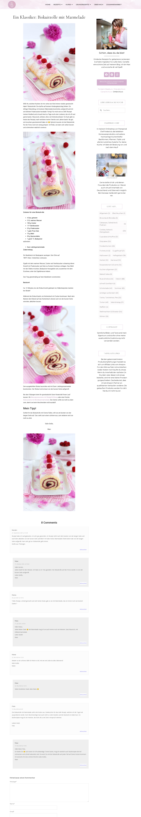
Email (12, 811)
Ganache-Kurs (106, 92)
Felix (13, 706)
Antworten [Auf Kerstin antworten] (83, 549)
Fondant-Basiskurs (105, 89)
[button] (111, 102)
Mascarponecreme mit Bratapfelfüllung (44, 397)
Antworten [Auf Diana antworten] (83, 609)
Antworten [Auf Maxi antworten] (83, 583)
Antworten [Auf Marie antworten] (83, 671)
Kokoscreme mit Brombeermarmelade (36, 400)
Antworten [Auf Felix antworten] (83, 731)
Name (12, 804)
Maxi (16, 561)
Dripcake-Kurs (119, 89)
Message (13, 781)
